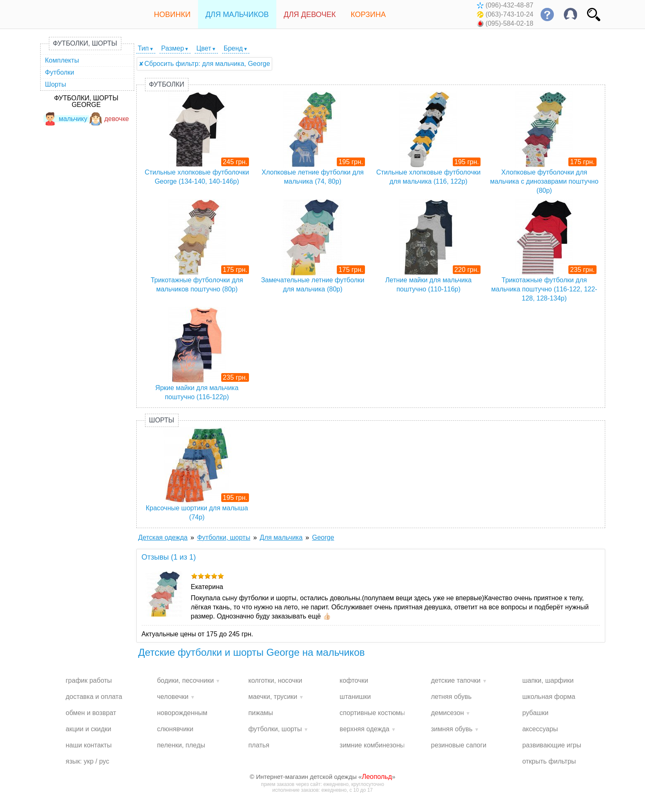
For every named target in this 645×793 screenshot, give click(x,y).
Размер (172, 48)
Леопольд (377, 776)
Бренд (233, 48)
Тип (143, 48)
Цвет (203, 48)
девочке (109, 118)
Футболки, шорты (85, 43)
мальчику (65, 118)
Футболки (59, 72)
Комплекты (62, 60)
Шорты (55, 84)
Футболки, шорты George (86, 101)
